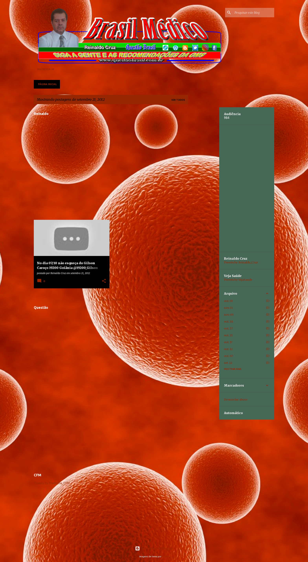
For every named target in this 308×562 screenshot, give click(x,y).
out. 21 (228, 335)
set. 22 (228, 363)
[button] (104, 281)
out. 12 (228, 349)
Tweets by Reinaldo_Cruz (241, 262)
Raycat (165, 556)
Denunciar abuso (236, 399)
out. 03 (228, 301)
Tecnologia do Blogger (154, 548)
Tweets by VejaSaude (238, 279)
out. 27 (228, 328)
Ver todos (178, 100)
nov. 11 (228, 308)
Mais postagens (111, 299)
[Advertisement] (111, 441)
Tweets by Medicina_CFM (52, 483)
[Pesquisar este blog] (253, 12)
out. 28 (228, 321)
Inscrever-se (45, 69)
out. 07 (228, 356)
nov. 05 (229, 314)
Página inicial (47, 84)
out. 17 (228, 342)
